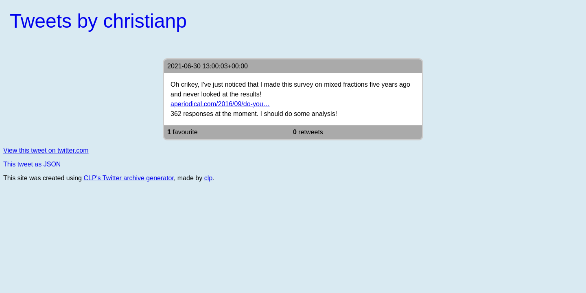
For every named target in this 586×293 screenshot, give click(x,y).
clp (208, 178)
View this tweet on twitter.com (46, 150)
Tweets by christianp (98, 21)
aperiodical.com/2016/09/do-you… (220, 104)
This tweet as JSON (32, 164)
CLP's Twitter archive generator (128, 178)
